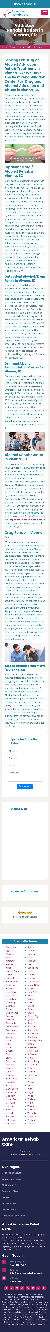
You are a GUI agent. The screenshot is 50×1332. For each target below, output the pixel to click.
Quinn (30, 1019)
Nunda (30, 995)
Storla (30, 1057)
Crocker (10, 1036)
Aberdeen (11, 947)
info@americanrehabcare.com (27, 1273)
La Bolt (31, 950)
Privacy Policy (9, 1209)
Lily (29, 964)
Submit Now (25, 786)
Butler (9, 1009)
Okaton (31, 998)
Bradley (10, 988)
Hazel (9, 1109)
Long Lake (32, 967)
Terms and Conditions (13, 1215)
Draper (9, 1050)
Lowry (30, 971)
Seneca (31, 1043)
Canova (9, 1016)
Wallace (31, 1099)
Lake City (32, 953)
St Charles (32, 1054)
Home (5, 47)
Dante (9, 1040)
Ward (30, 1102)
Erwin (9, 1057)
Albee (9, 957)
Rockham (32, 1036)
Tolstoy (31, 1068)
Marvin (31, 974)
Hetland (10, 1116)
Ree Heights (33, 1033)
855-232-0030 (25, 3)
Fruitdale (10, 1081)
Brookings (11, 1002)
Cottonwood (12, 1026)
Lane (29, 957)
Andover (10, 964)
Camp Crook (12, 1012)
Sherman (32, 1047)
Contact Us (7, 1197)
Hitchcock (11, 1123)
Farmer (9, 1068)
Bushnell (10, 1005)
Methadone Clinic (11, 1185)
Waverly (31, 1109)
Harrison (10, 1106)
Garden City (12, 1092)
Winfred (31, 1120)
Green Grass (12, 1099)
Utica (30, 1078)
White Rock (33, 1116)
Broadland (11, 998)
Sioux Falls (32, 1050)
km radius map (25, 844)
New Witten (33, 992)
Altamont (10, 960)
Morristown (33, 981)
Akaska (9, 953)
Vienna (13, 47)
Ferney (9, 1075)
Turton (31, 1071)
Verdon (31, 1081)
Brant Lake (11, 992)
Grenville (10, 1102)
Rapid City (32, 1023)
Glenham (10, 1095)
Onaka (30, 1005)
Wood (30, 1123)
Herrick (9, 1113)
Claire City (11, 1023)
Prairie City (32, 1016)
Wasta (30, 1106)
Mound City (33, 985)
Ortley (30, 1012)
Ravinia (31, 1026)
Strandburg (33, 1061)
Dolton (9, 1047)
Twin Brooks (33, 1075)
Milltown (31, 978)
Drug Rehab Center (12, 1172)
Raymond (32, 1030)
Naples (31, 988)
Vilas (29, 1088)
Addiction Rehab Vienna (31, 47)
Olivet (30, 1002)
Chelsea (10, 1019)
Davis (8, 1043)
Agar (8, 950)
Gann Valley (12, 1088)
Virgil (30, 1092)
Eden (8, 1054)
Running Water (35, 1040)
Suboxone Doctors (11, 1178)
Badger (9, 974)
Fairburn (10, 1061)
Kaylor (30, 947)
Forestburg (11, 1078)
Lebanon (31, 960)
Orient (30, 1009)
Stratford (32, 1064)
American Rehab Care (20, 1142)
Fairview (10, 1064)
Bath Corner (12, 981)
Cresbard (10, 1033)
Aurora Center (13, 971)
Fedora (9, 1071)
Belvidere (10, 985)
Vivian (30, 1095)
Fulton (9, 1085)
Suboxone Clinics (10, 1191)
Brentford (11, 995)
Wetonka (32, 1113)
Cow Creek (11, 1030)
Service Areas (9, 1203)
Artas (8, 967)
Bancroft (10, 978)
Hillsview (10, 1120)
